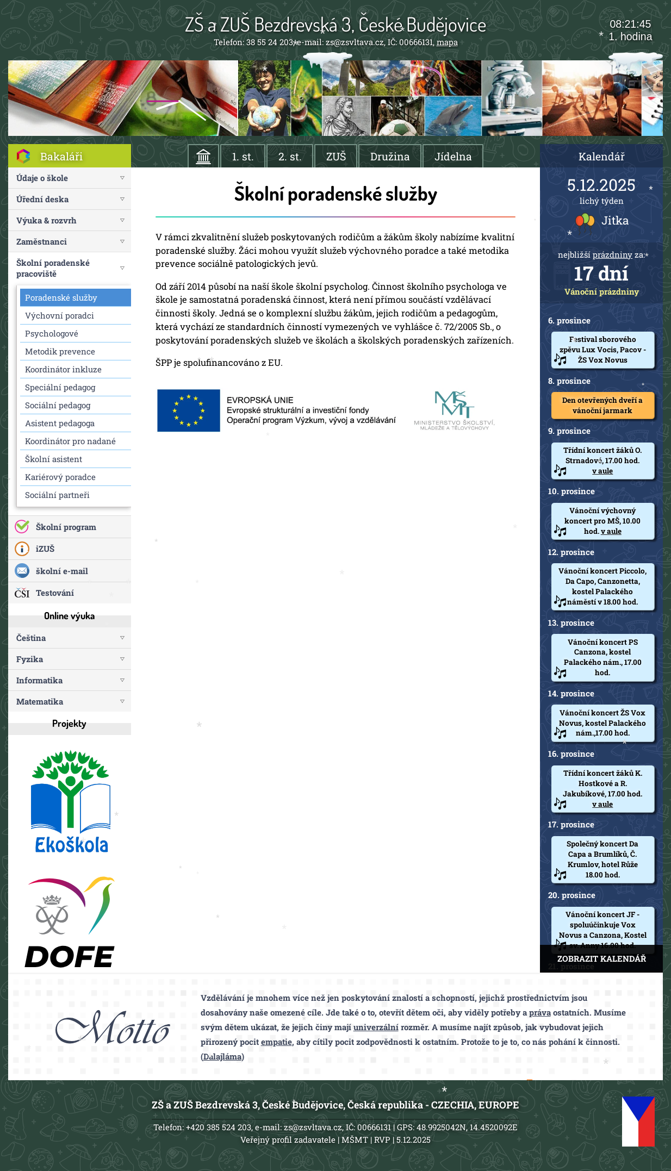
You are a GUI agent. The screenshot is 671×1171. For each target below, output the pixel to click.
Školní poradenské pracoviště (53, 268)
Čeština (31, 637)
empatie (276, 1041)
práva (540, 1012)
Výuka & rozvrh (46, 220)
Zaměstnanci (41, 241)
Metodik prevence (60, 351)
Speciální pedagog (60, 387)
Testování (55, 592)
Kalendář (602, 156)
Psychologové (51, 333)
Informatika (39, 680)
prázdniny (612, 254)
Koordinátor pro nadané (70, 440)
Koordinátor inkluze (63, 369)
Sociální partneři (57, 494)
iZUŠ (45, 548)
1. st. (243, 156)
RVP (382, 1139)
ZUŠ (336, 156)
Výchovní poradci (59, 315)
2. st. (290, 156)
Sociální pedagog (57, 405)
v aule (602, 471)
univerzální (376, 1026)
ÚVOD (204, 155)
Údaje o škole (42, 177)
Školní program (66, 526)
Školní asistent (53, 458)
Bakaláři (61, 156)
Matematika (39, 701)
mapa (447, 41)
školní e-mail (62, 570)
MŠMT (354, 1139)
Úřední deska (42, 199)
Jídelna (453, 156)
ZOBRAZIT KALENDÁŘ (601, 958)
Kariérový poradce (60, 476)
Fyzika (29, 658)
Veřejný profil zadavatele (288, 1139)
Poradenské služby (61, 297)
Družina (390, 156)
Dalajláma (222, 1056)
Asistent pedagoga (60, 423)
